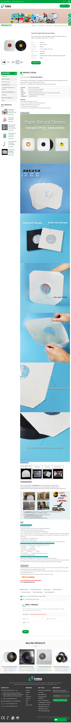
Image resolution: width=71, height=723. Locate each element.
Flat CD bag (37, 467)
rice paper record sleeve (36, 590)
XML (27, 703)
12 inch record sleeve (25, 592)
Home (34, 26)
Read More (11, 115)
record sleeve (49, 26)
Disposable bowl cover (43, 707)
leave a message (59, 719)
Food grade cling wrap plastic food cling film (12, 143)
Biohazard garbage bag (44, 711)
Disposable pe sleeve (43, 709)
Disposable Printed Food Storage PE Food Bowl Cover (12, 111)
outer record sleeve (57, 590)
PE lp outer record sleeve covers (61, 667)
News (27, 695)
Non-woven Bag (6, 82)
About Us (28, 691)
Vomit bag (40, 693)
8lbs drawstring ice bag (43, 705)
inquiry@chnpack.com (18, 1)
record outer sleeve (36, 78)
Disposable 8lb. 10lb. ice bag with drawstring (12, 127)
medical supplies (6, 80)
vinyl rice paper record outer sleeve (38, 615)
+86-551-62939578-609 (11, 704)
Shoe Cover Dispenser (7, 98)
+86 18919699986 (5, 1)
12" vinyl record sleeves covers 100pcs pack (10, 667)
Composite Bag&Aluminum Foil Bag (8, 89)
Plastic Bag (40, 26)
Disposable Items (6, 85)
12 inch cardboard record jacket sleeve (36, 597)
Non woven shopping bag (44, 691)
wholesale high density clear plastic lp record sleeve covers (27, 667)
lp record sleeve (46, 590)
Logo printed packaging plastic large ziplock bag (11, 152)
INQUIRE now (36, 63)
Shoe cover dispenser (43, 701)
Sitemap (28, 699)
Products (28, 693)
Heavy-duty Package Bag (8, 93)
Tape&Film (4, 95)
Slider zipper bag (42, 695)
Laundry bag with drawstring (42, 698)
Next (69, 661)
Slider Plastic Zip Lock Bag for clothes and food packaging (12, 135)
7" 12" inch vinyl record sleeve (44, 667)
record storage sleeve (49, 592)
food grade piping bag (11, 119)
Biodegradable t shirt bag (44, 703)
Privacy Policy (29, 705)
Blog (27, 701)
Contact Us (28, 697)
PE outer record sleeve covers (32, 600)
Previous (2, 661)
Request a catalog (60, 701)
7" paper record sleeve (37, 592)
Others (3, 101)
